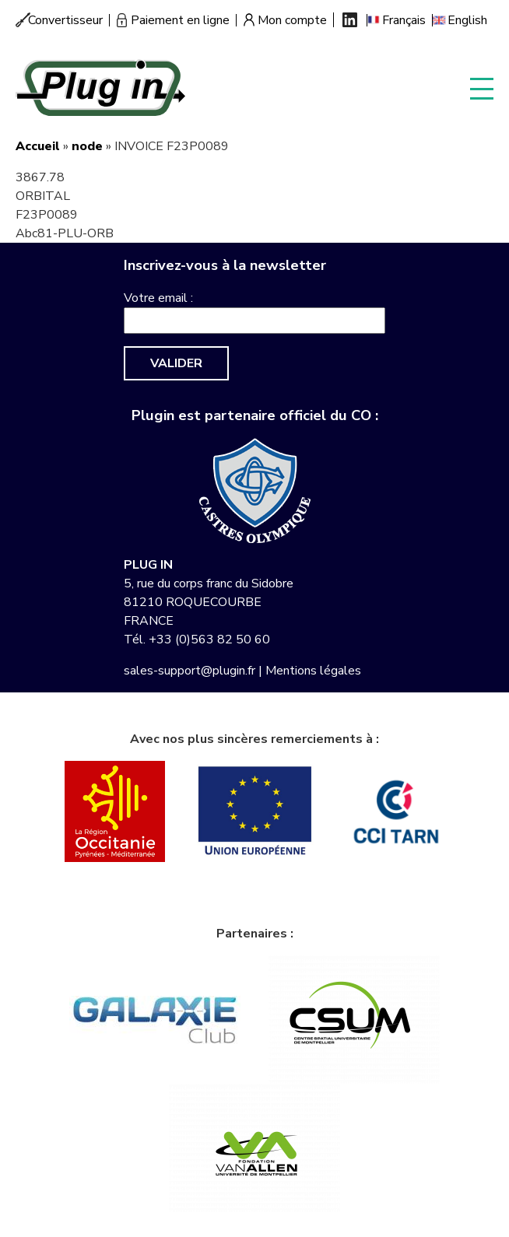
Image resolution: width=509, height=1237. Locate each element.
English (467, 20)
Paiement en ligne (180, 20)
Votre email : (158, 298)
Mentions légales (313, 670)
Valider (176, 363)
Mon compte (292, 20)
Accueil (38, 146)
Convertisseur (65, 20)
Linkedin (350, 19)
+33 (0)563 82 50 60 (209, 639)
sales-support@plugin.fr (189, 670)
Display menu (481, 87)
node (87, 146)
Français (404, 20)
